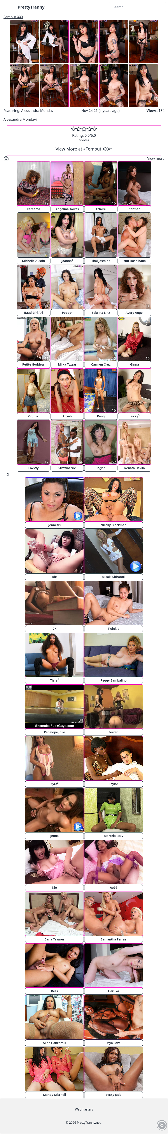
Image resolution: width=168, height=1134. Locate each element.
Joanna (67, 260)
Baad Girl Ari (33, 312)
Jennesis (54, 525)
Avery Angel (135, 312)
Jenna (54, 836)
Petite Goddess (33, 364)
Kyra (55, 783)
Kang (101, 416)
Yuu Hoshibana (134, 261)
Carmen (134, 209)
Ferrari (113, 732)
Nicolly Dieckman (113, 525)
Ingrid (100, 468)
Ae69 (113, 887)
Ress (54, 991)
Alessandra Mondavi (37, 110)
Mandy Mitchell (54, 1095)
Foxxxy (33, 468)
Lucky (135, 416)
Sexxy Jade (113, 1095)
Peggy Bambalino (114, 680)
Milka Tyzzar (67, 364)
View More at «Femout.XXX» (84, 149)
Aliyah (67, 416)
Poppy (67, 312)
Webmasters (84, 1109)
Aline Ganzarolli (54, 1043)
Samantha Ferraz (113, 939)
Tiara (54, 680)
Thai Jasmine (100, 261)
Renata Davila (134, 468)
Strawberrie (67, 468)
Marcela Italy (113, 836)
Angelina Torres (67, 209)
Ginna (134, 364)
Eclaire (101, 209)
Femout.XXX (13, 16)
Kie (54, 577)
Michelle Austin (33, 261)
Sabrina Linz (101, 312)
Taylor (113, 784)
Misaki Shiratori (113, 577)
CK (54, 628)
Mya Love (114, 1043)
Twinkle (113, 628)
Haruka (113, 991)
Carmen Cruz (100, 364)
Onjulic (33, 416)
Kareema (33, 209)
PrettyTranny (31, 7)
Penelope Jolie (54, 732)
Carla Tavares (55, 939)
